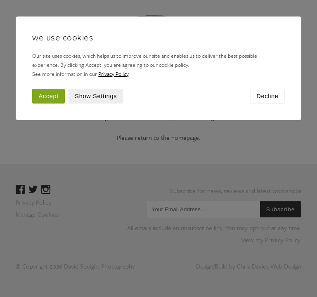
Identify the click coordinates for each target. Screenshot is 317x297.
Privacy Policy (113, 74)
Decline (267, 96)
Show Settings (96, 96)
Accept (48, 96)
